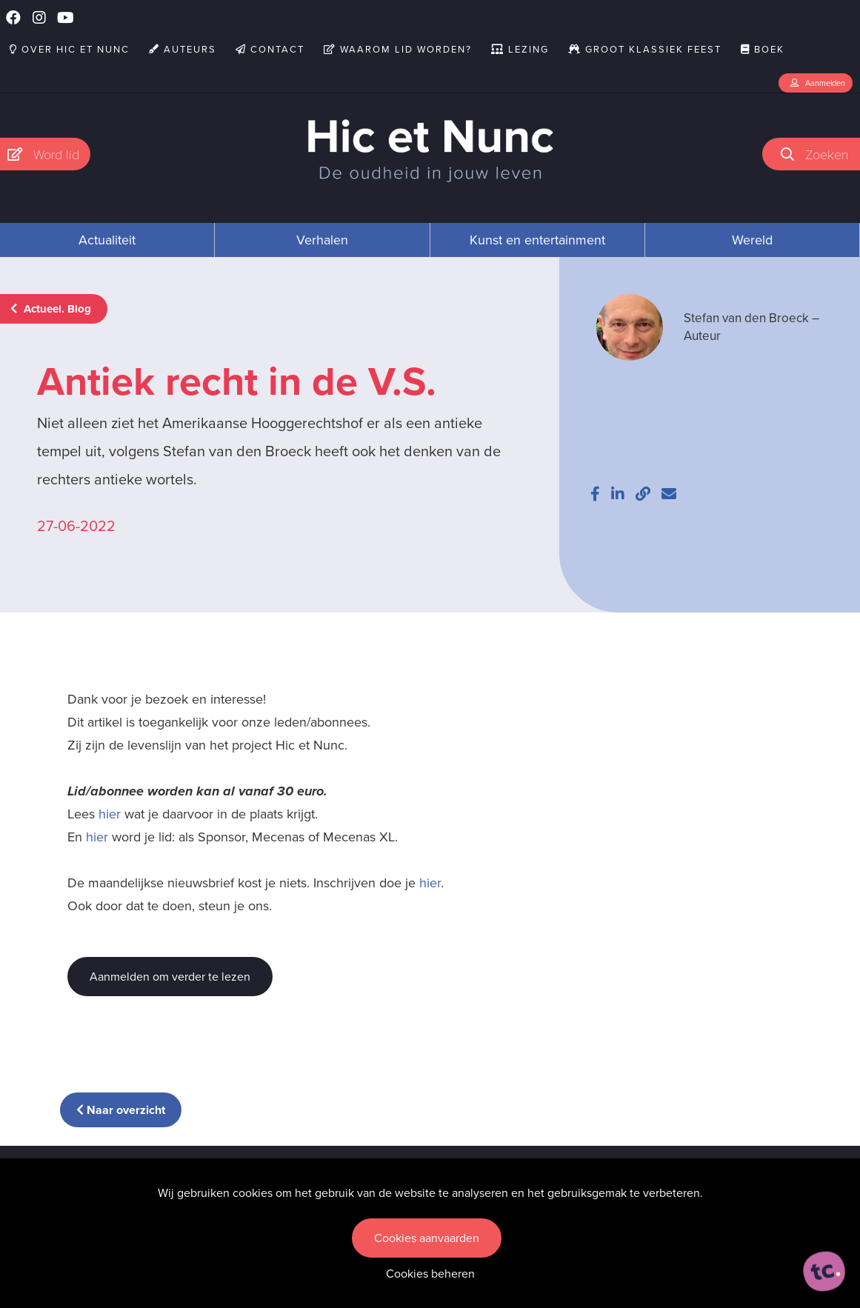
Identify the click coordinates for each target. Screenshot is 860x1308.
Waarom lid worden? (398, 49)
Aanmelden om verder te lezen (170, 976)
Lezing (520, 49)
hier (110, 814)
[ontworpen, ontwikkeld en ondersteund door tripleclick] (824, 1271)
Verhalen (322, 240)
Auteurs (182, 49)
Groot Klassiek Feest (644, 49)
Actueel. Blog (50, 309)
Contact (270, 49)
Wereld (752, 240)
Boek (762, 49)
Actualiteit (107, 240)
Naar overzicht (120, 1109)
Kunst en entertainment (537, 240)
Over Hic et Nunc (70, 49)
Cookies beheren (430, 1273)
